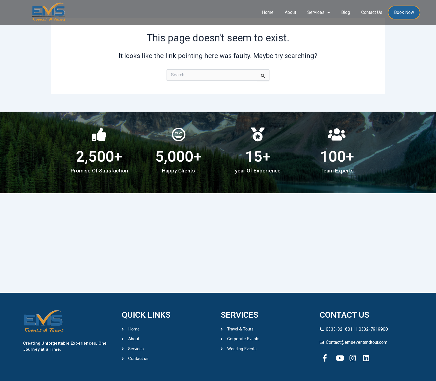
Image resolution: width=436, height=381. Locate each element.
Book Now (404, 12)
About (290, 12)
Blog (345, 12)
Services (318, 12)
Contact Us (371, 12)
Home (268, 12)
